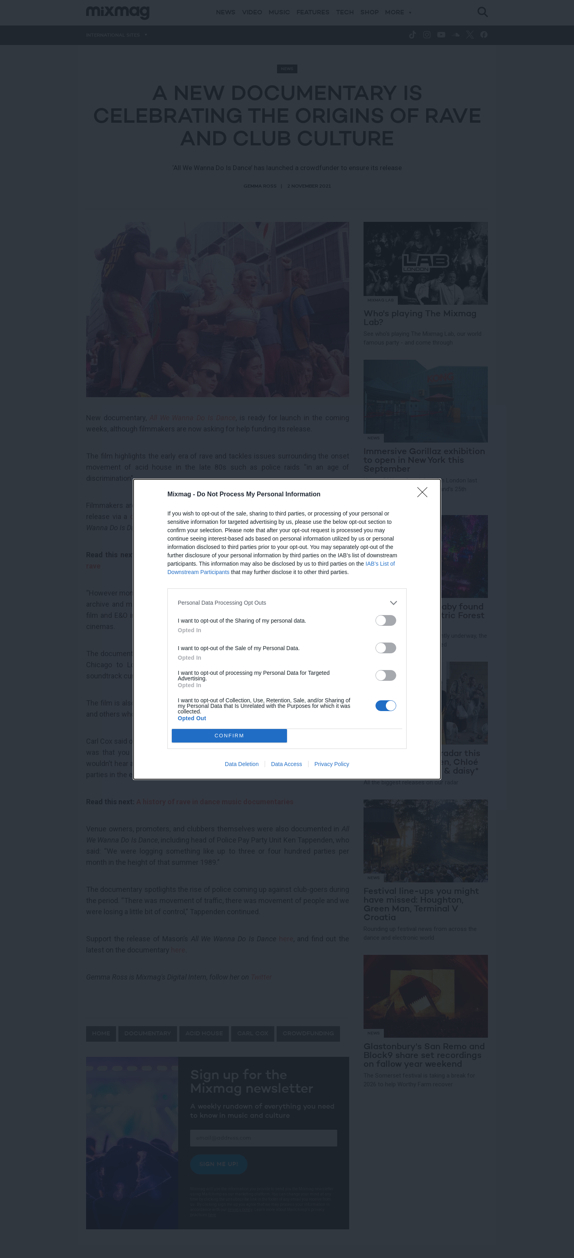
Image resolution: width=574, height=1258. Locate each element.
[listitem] (287, 603)
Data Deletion (242, 764)
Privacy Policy (332, 764)
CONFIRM (229, 736)
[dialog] (287, 629)
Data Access (286, 764)
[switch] (385, 620)
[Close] (424, 494)
